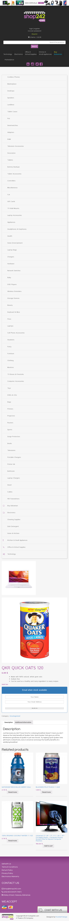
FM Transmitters (13, 499)
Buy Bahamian (12, 506)
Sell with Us (6, 864)
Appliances (11, 222)
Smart (9, 485)
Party (9, 347)
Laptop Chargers (13, 478)
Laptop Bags (12, 250)
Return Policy (7, 870)
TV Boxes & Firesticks (15, 374)
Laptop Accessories (14, 215)
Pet (8, 118)
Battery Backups (13, 167)
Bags (9, 402)
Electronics (18, 54)
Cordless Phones (13, 77)
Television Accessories (15, 146)
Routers (10, 423)
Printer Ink (11, 464)
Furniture (10, 353)
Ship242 (34, 34)
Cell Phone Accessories (16, 333)
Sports (9, 430)
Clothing (10, 360)
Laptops (10, 326)
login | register (34, 28)
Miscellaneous (12, 188)
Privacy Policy (7, 873)
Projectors (11, 416)
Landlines (10, 105)
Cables (9, 492)
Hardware (10, 264)
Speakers (10, 98)
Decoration (11, 153)
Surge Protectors (13, 436)
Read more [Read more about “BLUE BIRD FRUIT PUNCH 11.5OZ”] (46, 792)
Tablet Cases (12, 112)
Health (9, 236)
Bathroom (11, 471)
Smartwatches (12, 125)
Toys (9, 388)
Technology (7, 54)
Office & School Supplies (16, 547)
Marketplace (9, 60)
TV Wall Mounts (13, 208)
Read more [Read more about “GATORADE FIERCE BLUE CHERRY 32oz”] (12, 792)
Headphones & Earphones (16, 229)
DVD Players (12, 284)
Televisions (11, 450)
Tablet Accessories (14, 174)
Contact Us (10, 883)
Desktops (10, 91)
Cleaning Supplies (13, 519)
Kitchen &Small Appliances (45, 53)
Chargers (10, 257)
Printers (10, 409)
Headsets (10, 340)
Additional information (23, 722)
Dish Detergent (13, 526)
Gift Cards (11, 201)
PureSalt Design (61, 917)
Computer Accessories (15, 381)
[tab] (8, 722)
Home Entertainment (15, 243)
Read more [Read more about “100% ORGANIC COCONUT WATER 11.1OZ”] (12, 841)
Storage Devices (13, 298)
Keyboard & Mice (13, 312)
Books (9, 443)
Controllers (11, 181)
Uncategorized (15, 716)
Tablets (10, 160)
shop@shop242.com (12, 889)
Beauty (10, 305)
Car (8, 194)
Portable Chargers (14, 457)
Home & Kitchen (13, 533)
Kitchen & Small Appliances (17, 540)
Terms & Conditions (10, 867)
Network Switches (13, 271)
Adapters (10, 132)
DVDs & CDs (12, 395)
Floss (9, 319)
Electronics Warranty (10, 876)
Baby (9, 277)
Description (8, 722)
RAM (9, 139)
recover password (34, 31)
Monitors (10, 367)
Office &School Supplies (30, 53)
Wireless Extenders (14, 291)
